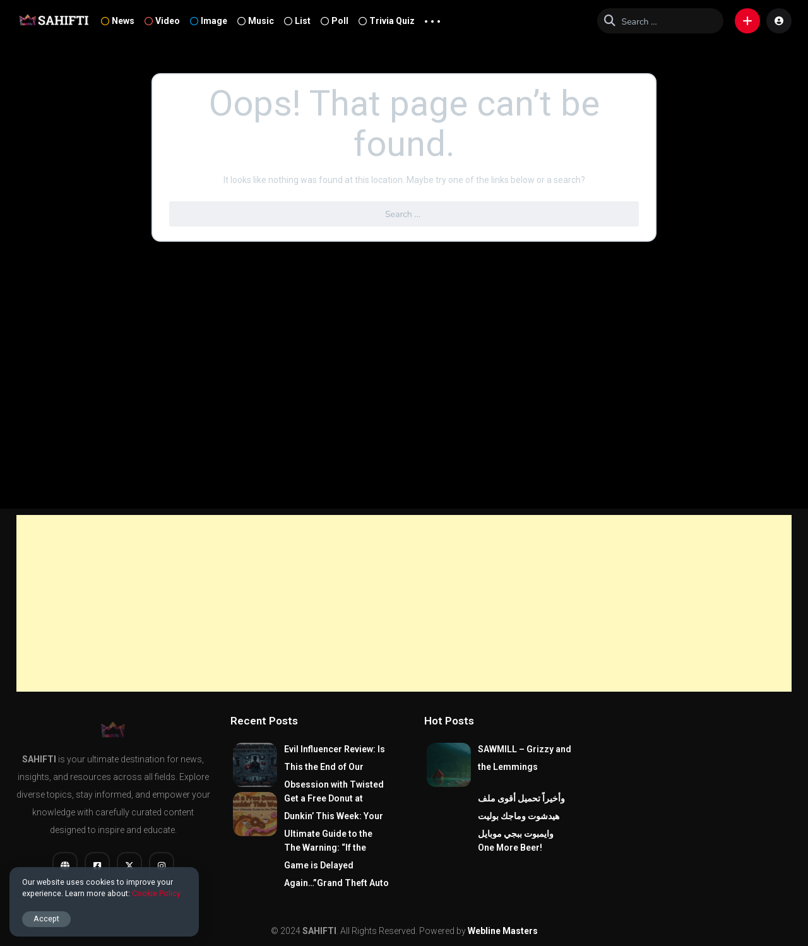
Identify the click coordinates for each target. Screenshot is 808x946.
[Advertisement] (404, 603)
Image (208, 21)
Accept (46, 918)
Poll (334, 21)
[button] (747, 20)
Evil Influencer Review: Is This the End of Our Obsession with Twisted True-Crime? (334, 775)
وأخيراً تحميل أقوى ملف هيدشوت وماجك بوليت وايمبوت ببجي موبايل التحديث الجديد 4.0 (521, 824)
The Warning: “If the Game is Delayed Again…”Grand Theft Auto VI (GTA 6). (336, 874)
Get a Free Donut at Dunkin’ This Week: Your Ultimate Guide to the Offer (333, 824)
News (117, 21)
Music (255, 21)
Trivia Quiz (387, 21)
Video (162, 21)
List (297, 21)
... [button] (432, 18)
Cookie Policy (156, 893)
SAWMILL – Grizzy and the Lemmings (524, 758)
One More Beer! (510, 848)
